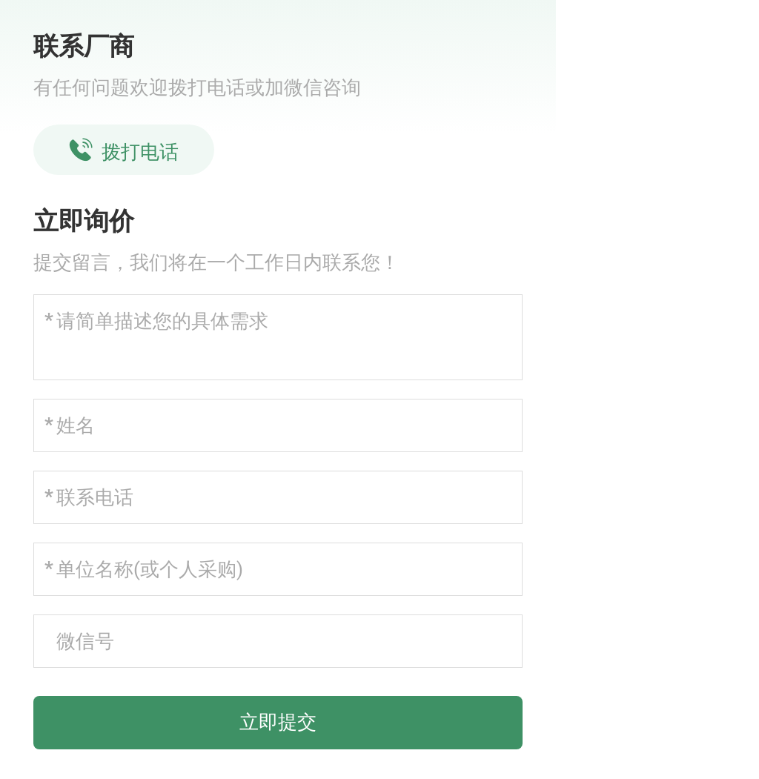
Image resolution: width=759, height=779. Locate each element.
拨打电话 (124, 150)
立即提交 (277, 722)
